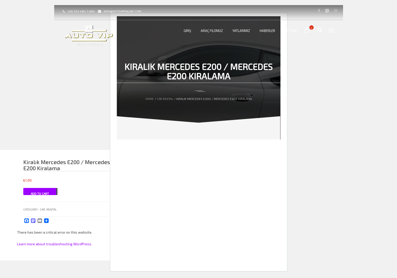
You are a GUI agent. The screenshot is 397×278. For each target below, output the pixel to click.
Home (149, 98)
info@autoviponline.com (122, 11)
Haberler (267, 31)
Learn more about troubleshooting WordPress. (54, 244)
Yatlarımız (241, 31)
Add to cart (40, 193)
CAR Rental (165, 98)
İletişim (291, 31)
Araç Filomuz (212, 31)
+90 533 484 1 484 (81, 11)
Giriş (187, 31)
